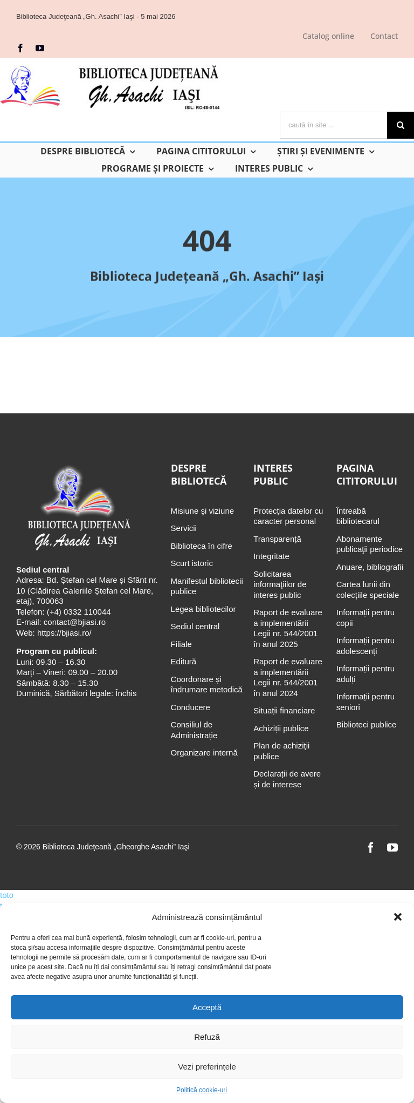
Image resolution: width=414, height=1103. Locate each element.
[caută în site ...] (333, 125)
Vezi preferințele (207, 1066)
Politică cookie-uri (201, 1090)
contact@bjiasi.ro (75, 622)
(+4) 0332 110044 (78, 611)
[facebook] (20, 48)
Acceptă (207, 1007)
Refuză (207, 1036)
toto (6, 895)
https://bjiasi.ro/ (64, 632)
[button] (397, 916)
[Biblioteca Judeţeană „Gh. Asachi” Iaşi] (78, 466)
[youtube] (40, 48)
